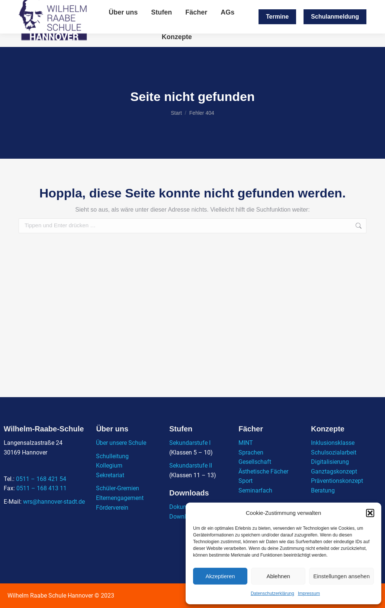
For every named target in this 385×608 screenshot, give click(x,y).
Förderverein (112, 507)
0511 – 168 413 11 (41, 488)
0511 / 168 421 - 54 (300, 6)
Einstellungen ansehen (341, 576)
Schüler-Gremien (117, 488)
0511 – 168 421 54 (41, 478)
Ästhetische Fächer (263, 471)
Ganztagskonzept (334, 471)
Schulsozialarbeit (333, 452)
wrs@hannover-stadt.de (237, 6)
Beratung (323, 490)
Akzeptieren (220, 576)
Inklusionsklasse (332, 442)
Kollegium (109, 465)
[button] (370, 513)
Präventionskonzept (337, 480)
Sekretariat (110, 475)
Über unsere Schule (121, 442)
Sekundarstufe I (190, 442)
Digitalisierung (330, 461)
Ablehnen (278, 576)
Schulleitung (112, 456)
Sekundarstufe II (190, 465)
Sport (245, 480)
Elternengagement (120, 497)
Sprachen (250, 452)
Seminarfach (255, 490)
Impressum (309, 593)
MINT (245, 442)
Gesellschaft (254, 461)
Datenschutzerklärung (272, 593)
